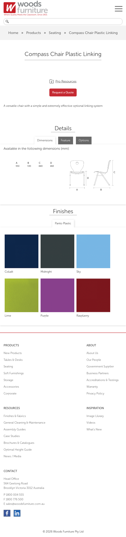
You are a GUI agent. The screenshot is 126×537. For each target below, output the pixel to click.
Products (33, 33)
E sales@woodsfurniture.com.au (24, 504)
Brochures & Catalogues (19, 443)
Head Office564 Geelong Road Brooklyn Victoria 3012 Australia (24, 483)
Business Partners (98, 373)
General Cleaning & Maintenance (24, 422)
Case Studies (12, 436)
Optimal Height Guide (18, 449)
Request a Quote (63, 92)
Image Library (95, 416)
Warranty (92, 386)
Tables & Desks (13, 360)
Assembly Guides (15, 429)
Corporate (10, 393)
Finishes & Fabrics (15, 416)
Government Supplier (100, 366)
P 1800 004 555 (14, 494)
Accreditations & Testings (103, 380)
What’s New (94, 429)
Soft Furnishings (14, 373)
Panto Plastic (63, 223)
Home (13, 33)
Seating (55, 33)
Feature (65, 140)
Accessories (11, 386)
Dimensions (45, 140)
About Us (92, 353)
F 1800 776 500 (13, 499)
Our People (94, 360)
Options (84, 140)
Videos (91, 422)
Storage (8, 380)
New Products (13, 353)
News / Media (12, 456)
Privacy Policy (95, 393)
